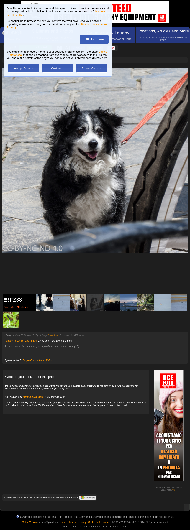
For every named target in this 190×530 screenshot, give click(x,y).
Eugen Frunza (30, 360)
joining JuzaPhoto (33, 397)
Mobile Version (29, 522)
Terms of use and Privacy (73, 522)
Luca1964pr (45, 360)
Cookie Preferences (98, 522)
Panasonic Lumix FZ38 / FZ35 (20, 340)
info (173, 490)
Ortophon (53, 335)
